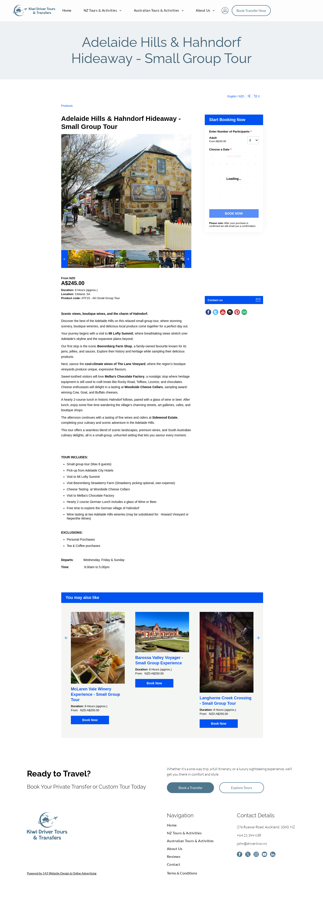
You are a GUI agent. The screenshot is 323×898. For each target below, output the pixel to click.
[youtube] (267, 858)
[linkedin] (277, 858)
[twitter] (249, 858)
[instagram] (258, 858)
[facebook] (240, 858)
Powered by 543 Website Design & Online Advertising (61, 876)
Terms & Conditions (182, 876)
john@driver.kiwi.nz (252, 846)
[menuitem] (67, 12)
